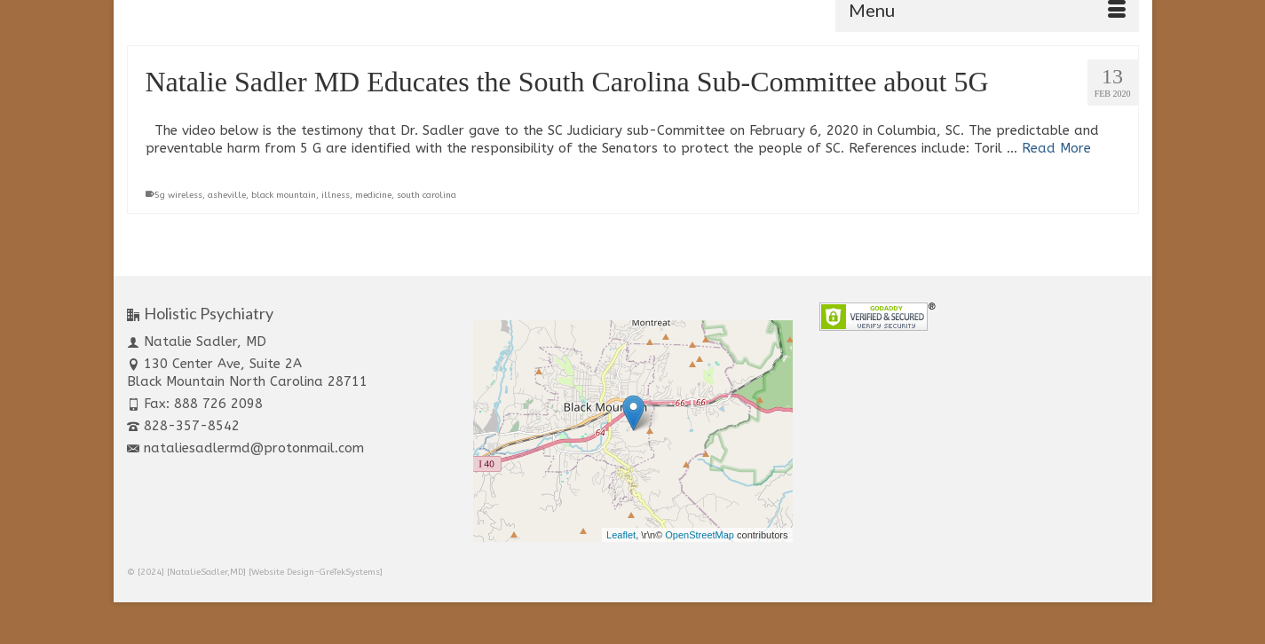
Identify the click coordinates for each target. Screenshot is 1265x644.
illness (335, 195)
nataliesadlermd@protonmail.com (245, 448)
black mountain (283, 195)
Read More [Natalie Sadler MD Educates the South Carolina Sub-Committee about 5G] (1056, 148)
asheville (227, 195)
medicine (373, 195)
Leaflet (621, 535)
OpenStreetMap (699, 535)
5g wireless (178, 195)
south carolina (426, 195)
